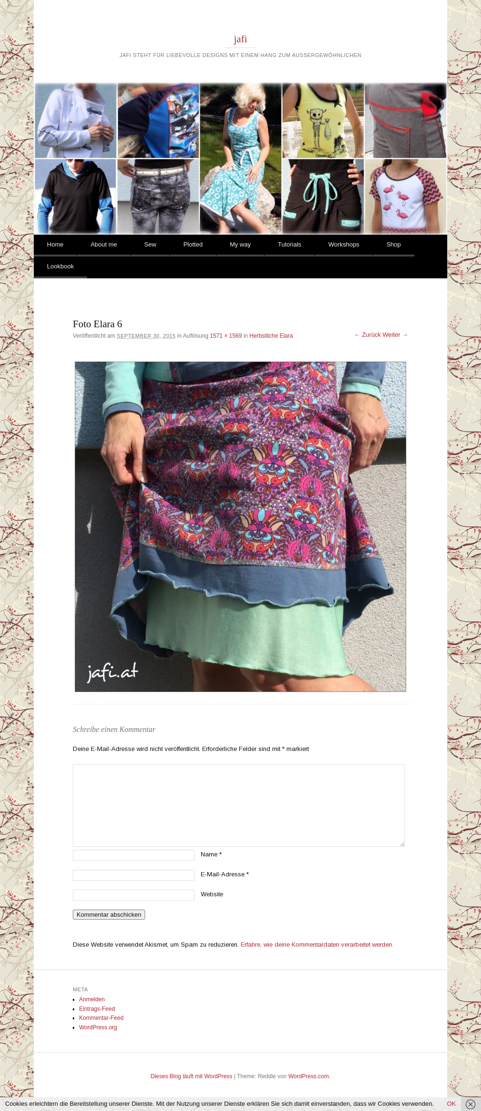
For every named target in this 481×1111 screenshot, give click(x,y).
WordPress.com (308, 1076)
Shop (393, 244)
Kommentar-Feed (101, 1018)
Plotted (192, 244)
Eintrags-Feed (97, 1009)
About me (103, 244)
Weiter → (395, 334)
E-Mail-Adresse (225, 874)
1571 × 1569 (226, 335)
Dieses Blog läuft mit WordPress (192, 1076)
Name (211, 854)
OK (451, 1103)
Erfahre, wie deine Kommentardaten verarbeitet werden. (317, 944)
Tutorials (289, 244)
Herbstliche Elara (271, 335)
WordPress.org (98, 1027)
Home (55, 244)
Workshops (343, 244)
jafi (240, 39)
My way (240, 244)
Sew (150, 244)
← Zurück (367, 334)
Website (212, 894)
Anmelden (92, 999)
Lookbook (60, 266)
